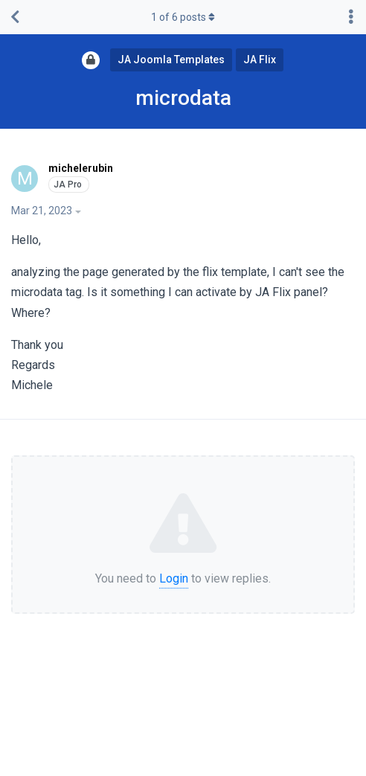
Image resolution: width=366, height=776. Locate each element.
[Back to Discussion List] (15, 17)
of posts (183, 17)
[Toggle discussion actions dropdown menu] (351, 17)
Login (173, 578)
